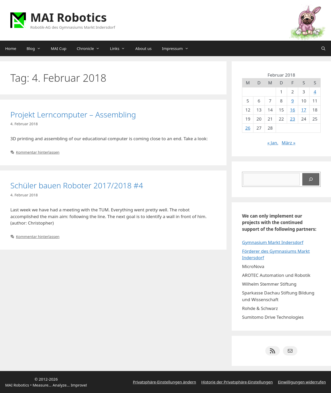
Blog (36, 48)
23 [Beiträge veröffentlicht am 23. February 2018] (292, 119)
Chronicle (91, 48)
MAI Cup (58, 48)
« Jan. (272, 143)
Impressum (177, 48)
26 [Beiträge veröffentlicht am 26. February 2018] (247, 128)
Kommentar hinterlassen (37, 152)
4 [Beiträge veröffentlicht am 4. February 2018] (315, 92)
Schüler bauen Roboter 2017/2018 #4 (76, 185)
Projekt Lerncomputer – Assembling (73, 114)
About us (143, 48)
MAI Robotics (68, 17)
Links (120, 48)
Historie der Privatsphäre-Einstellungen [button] (237, 381)
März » (288, 143)
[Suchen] (310, 179)
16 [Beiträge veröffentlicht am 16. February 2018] (292, 110)
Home (10, 48)
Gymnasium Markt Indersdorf (272, 242)
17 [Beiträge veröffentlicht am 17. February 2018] (303, 110)
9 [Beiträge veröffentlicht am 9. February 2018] (292, 101)
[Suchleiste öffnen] (323, 48)
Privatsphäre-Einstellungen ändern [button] (164, 381)
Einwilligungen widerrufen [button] (302, 381)
